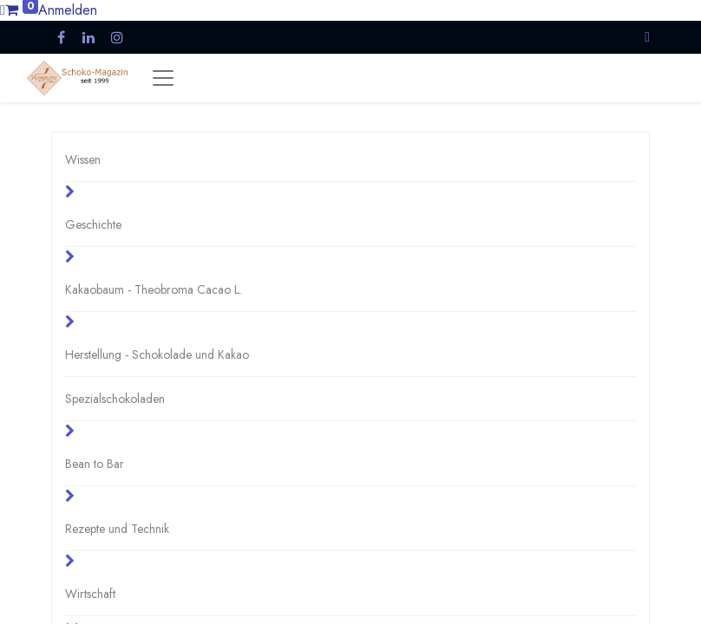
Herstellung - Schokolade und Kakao (157, 354)
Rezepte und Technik (117, 528)
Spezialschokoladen (115, 398)
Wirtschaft (90, 593)
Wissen (83, 159)
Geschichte (93, 224)
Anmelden (67, 10)
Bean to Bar (94, 463)
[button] (647, 37)
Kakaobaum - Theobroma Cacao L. (153, 289)
